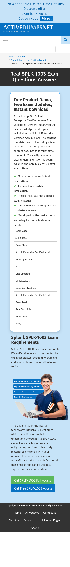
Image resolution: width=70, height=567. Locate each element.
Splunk (21, 56)
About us (13, 520)
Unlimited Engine (51, 520)
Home (11, 56)
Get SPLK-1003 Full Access (32, 480)
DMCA (35, 528)
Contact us (49, 512)
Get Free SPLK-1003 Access (33, 488)
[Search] (65, 40)
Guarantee (30, 520)
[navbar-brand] (7, 48)
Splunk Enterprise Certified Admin (29, 59)
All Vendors (32, 512)
